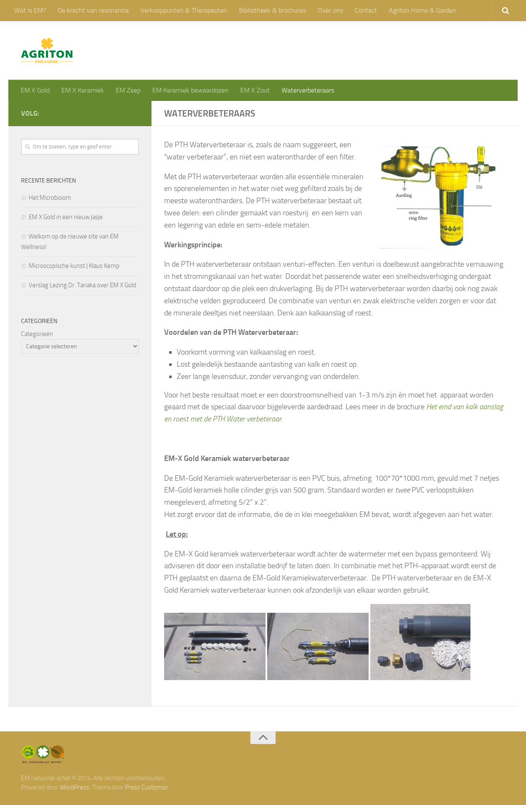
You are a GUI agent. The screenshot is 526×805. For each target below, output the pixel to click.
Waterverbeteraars (308, 90)
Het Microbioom (50, 197)
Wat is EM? (30, 10)
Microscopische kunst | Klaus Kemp (74, 266)
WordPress (74, 787)
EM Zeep (128, 90)
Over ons (330, 10)
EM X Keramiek (82, 90)
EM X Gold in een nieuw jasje (66, 217)
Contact (366, 10)
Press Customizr (146, 787)
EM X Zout (255, 90)
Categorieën (37, 334)
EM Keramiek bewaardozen (190, 90)
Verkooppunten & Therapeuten (184, 10)
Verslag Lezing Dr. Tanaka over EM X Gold (82, 285)
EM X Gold (35, 90)
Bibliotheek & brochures (272, 10)
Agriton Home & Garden (422, 10)
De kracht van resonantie (93, 10)
